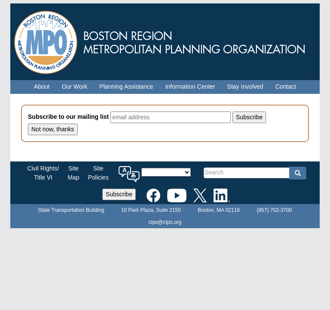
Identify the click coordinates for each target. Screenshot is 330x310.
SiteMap (73, 173)
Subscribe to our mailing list (68, 116)
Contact (285, 86)
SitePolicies (98, 173)
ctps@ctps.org (165, 222)
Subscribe (119, 194)
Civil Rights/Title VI (43, 173)
